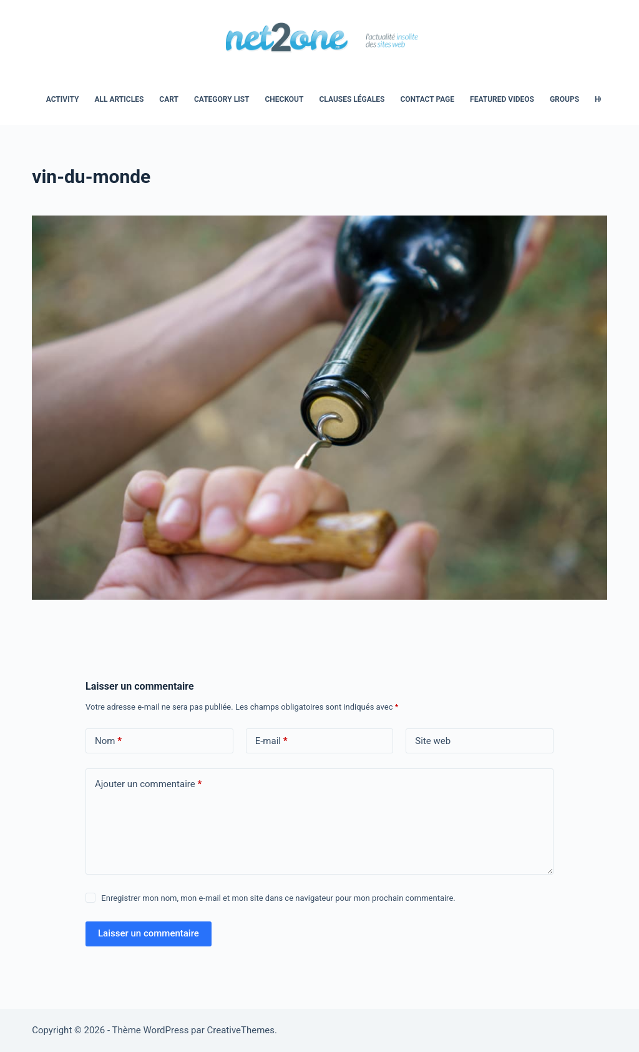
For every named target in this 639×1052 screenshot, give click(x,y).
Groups (564, 99)
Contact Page (427, 99)
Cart (168, 99)
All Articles (119, 99)
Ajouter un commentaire (148, 784)
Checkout (284, 99)
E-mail (271, 741)
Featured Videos (502, 99)
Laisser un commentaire (148, 933)
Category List (221, 99)
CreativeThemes (241, 1030)
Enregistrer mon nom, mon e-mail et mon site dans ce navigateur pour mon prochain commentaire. (278, 898)
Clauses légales (351, 99)
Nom (108, 741)
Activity (62, 99)
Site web (433, 741)
